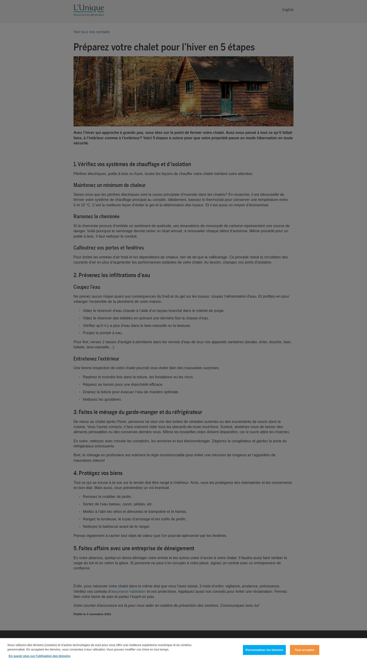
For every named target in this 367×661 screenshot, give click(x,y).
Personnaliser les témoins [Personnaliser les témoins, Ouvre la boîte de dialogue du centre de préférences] (264, 652)
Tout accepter (304, 652)
